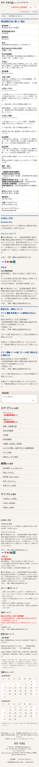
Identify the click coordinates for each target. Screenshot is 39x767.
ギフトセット (10, 414)
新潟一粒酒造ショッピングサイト (19, 2)
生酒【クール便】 (10, 485)
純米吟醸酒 (7, 439)
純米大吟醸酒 (8, 431)
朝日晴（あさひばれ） (11, 477)
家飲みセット (10, 421)
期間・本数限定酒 (10, 426)
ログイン (35, 11)
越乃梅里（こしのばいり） (13, 468)
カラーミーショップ (7, 752)
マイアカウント (25, 11)
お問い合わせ (29, 762)
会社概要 (12, 759)
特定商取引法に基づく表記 (15, 762)
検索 (35, 7)
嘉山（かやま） (9, 472)
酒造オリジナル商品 (10, 457)
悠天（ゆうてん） (10, 481)
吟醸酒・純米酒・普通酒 (12, 444)
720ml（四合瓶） (9, 503)
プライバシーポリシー (24, 759)
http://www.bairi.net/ (9, 210)
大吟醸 (5, 435)
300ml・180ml (8, 507)
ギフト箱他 (7, 452)
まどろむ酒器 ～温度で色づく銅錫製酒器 (18, 448)
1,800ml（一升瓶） (10, 499)
